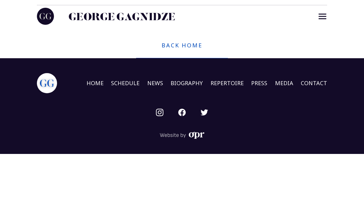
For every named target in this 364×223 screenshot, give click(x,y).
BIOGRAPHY (187, 83)
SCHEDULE (125, 83)
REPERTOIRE (227, 83)
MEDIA (284, 83)
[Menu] (322, 16)
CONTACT (314, 83)
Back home (182, 45)
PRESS (259, 83)
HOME (95, 83)
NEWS (155, 83)
